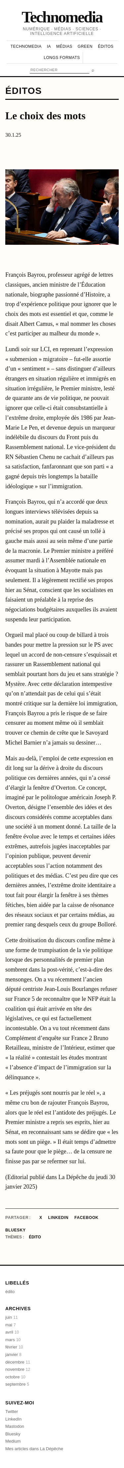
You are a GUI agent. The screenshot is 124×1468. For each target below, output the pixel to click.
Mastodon (14, 1426)
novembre (17, 1369)
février (14, 1346)
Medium (13, 1441)
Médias (64, 46)
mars (13, 1339)
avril (12, 1332)
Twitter (11, 1411)
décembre (17, 1362)
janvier (13, 1354)
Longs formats (62, 57)
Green (85, 46)
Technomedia (62, 17)
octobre (15, 1376)
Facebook (86, 1217)
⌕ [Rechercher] (93, 70)
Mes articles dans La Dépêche (34, 1448)
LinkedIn (58, 1217)
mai (10, 1324)
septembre (17, 1384)
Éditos (105, 46)
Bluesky (15, 1230)
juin (11, 1317)
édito (35, 1237)
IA (49, 46)
